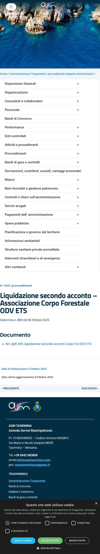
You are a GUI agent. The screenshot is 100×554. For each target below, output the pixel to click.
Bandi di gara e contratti (43, 162)
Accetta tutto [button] (50, 540)
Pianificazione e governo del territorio (32, 232)
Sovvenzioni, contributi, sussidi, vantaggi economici (43, 171)
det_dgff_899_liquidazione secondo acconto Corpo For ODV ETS (48, 344)
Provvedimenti (43, 153)
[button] (50, 548)
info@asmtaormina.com (33, 460)
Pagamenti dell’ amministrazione (43, 214)
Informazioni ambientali (22, 241)
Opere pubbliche (43, 223)
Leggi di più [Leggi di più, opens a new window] (50, 516)
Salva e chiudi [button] (23, 540)
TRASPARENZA (18, 474)
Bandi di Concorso (18, 119)
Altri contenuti (43, 267)
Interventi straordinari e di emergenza (32, 258)
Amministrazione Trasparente (27, 480)
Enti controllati (43, 136)
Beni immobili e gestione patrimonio (43, 188)
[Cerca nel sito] (87, 7)
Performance (43, 127)
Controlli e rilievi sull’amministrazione (43, 197)
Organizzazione (43, 92)
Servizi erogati (43, 206)
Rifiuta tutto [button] (77, 540)
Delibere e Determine (21, 491)
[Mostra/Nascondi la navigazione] (11, 7)
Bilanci (43, 179)
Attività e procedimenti (43, 145)
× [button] (96, 503)
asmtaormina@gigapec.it (32, 465)
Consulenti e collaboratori (43, 101)
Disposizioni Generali (43, 83)
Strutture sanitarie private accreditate (32, 249)
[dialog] (50, 527)
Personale (43, 110)
